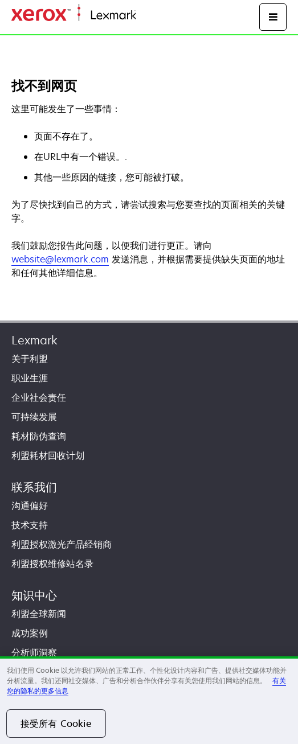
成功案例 (29, 633)
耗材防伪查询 (38, 436)
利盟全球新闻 (38, 613)
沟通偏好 (29, 505)
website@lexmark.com (60, 259)
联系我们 (34, 487)
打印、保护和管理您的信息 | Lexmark (203, 15)
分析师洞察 (34, 652)
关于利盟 (29, 358)
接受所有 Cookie (56, 723)
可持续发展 (34, 416)
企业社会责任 (38, 397)
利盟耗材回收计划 (47, 455)
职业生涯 (29, 378)
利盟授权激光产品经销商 (61, 544)
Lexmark (34, 340)
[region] (149, 700)
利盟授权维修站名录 (52, 563)
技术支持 (29, 525)
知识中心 (34, 595)
